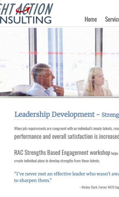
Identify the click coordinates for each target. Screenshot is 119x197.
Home (91, 19)
